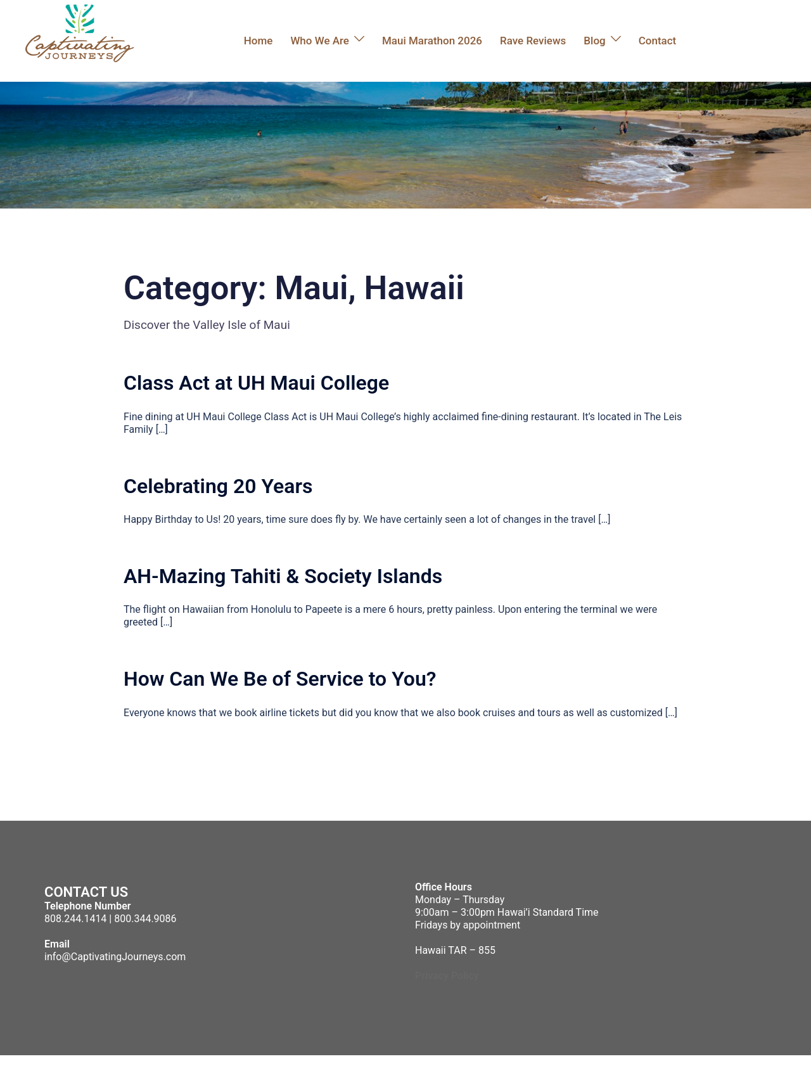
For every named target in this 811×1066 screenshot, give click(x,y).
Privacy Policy (447, 976)
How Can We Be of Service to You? (280, 679)
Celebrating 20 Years (218, 486)
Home (258, 40)
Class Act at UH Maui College (256, 383)
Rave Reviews (533, 40)
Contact (658, 40)
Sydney (257, 1060)
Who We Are (319, 40)
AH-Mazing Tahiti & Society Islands (283, 576)
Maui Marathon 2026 (432, 40)
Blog (594, 40)
